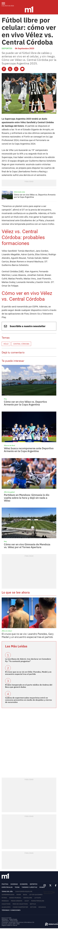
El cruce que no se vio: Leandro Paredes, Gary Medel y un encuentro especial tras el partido (28, 635)
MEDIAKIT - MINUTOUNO (9, 919)
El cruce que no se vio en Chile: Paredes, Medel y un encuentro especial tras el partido (28, 673)
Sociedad (14, 884)
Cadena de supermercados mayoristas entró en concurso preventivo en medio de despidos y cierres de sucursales (28, 700)
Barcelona (27, 898)
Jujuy (26, 901)
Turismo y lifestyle (29, 887)
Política (5, 884)
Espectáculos (7, 887)
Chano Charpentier (20, 907)
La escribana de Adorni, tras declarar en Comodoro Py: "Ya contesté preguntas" (28, 660)
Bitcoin (33, 907)
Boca (25, 895)
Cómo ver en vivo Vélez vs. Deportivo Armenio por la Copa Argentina (35, 195)
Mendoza (5, 901)
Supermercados (8, 895)
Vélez (5, 344)
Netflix (33, 904)
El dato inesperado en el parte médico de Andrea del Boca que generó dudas (28, 686)
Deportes (7, 48)
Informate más (19, 192)
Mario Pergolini (37, 901)
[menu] (5, 3)
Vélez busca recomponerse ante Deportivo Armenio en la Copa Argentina (29, 450)
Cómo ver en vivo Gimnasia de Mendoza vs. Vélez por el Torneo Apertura (27, 546)
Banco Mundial (15, 898)
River (19, 895)
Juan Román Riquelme (23, 891)
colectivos (6, 904)
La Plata (37, 898)
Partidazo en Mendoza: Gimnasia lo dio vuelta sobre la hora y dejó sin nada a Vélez (26, 497)
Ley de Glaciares (35, 895)
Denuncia (42, 907)
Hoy (5, 399)
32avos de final (9, 445)
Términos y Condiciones (11, 910)
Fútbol (4, 898)
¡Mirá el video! (7, 631)
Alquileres (6, 907)
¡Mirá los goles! (9, 492)
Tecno (17, 887)
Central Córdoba (21, 344)
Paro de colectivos (20, 904)
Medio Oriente (16, 901)
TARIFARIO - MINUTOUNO (10, 921)
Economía (24, 884)
